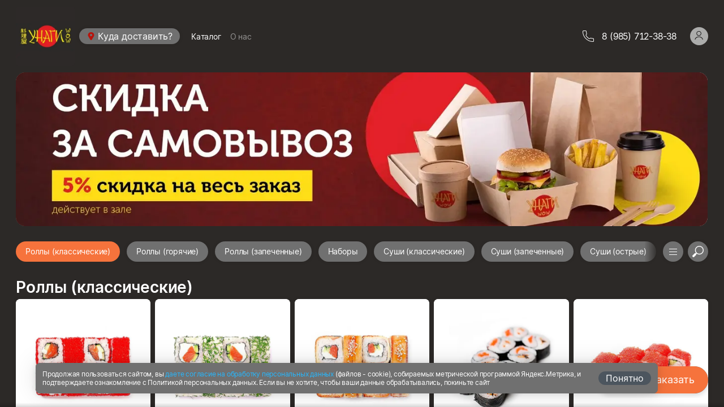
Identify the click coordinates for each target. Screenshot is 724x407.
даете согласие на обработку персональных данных (249, 374)
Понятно (625, 378)
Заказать (672, 380)
